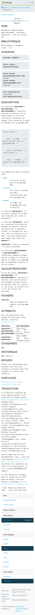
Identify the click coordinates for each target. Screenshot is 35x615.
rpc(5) (19, 382)
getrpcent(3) (7, 21)
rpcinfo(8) (6, 384)
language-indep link (9, 500)
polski (5, 557)
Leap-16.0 (6, 525)
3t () (7, 576)
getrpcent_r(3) (7, 382)
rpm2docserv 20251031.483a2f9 (22, 608)
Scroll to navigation (7, 14)
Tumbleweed (15, 7)
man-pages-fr (25, 7)
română (5, 562)
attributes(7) (7, 322)
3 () (7, 581)
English (5, 539)
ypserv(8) (17, 384)
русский (6, 566)
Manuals (5, 7)
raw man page (8, 505)
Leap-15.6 (6, 529)
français (6, 548)
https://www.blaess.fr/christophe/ (17, 400)
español (6, 544)
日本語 (5, 553)
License (18, 611)
